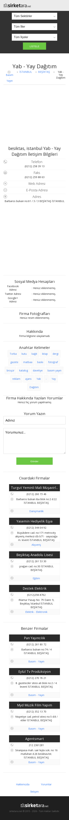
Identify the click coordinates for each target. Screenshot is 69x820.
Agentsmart (34, 738)
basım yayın (54, 370)
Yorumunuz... (34, 441)
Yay (54, 379)
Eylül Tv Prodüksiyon (34, 671)
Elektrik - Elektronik (36, 612)
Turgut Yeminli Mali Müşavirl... (34, 487)
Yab (38, 379)
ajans (28, 379)
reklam (16, 379)
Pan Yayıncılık (34, 638)
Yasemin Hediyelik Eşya (34, 521)
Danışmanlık (36, 511)
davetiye (38, 370)
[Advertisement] (34, 118)
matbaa (27, 362)
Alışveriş (36, 544)
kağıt (34, 353)
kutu (24, 353)
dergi (55, 353)
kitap (45, 353)
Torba (13, 353)
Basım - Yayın (9, 77)
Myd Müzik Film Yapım (34, 705)
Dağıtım (34, 387)
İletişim (34, 791)
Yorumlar (46, 784)
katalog (23, 370)
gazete (14, 362)
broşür (10, 370)
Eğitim (36, 578)
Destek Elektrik (34, 588)
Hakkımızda (22, 784)
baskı (40, 362)
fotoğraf (53, 362)
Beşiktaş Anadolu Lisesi (34, 555)
